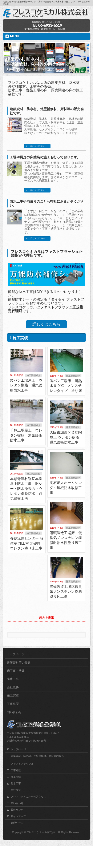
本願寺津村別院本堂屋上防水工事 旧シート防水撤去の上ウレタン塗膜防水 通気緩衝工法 (26, 489)
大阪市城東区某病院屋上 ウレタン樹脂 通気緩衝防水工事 (66, 437)
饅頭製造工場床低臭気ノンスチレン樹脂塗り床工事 (66, 592)
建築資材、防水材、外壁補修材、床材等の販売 (37, 755)
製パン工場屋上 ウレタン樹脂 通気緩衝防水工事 (26, 385)
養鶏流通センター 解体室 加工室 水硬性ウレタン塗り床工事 (26, 543)
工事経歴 (13, 704)
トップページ (16, 654)
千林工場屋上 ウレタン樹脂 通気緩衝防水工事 (26, 435)
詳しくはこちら (38, 146)
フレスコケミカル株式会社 (42, 832)
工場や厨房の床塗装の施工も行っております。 (45, 157)
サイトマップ (18, 816)
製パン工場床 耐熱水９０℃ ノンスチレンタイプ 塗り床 (66, 386)
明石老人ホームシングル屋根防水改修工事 (66, 488)
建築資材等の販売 (19, 662)
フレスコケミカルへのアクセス (28, 796)
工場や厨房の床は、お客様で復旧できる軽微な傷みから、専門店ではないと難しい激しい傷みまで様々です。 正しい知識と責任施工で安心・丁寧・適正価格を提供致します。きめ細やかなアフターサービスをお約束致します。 (53, 171)
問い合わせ (14, 712)
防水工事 (13, 679)
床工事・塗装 (16, 670)
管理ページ (17, 822)
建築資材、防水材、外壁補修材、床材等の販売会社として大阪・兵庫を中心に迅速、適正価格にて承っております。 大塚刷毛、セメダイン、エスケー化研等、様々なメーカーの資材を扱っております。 (53, 126)
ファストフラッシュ (22, 763)
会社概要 (13, 687)
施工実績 (13, 695)
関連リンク (17, 809)
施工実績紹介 (33, 375)
